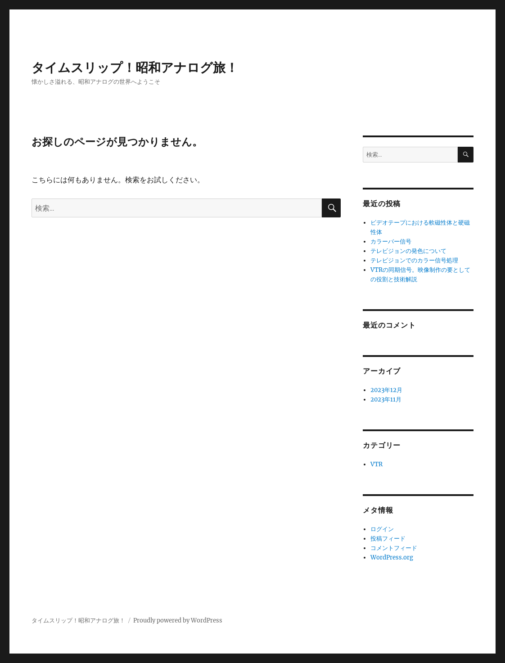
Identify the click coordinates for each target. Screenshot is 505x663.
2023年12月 (386, 390)
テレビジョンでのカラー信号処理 (414, 260)
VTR (376, 464)
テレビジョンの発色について (408, 251)
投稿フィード (388, 538)
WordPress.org (391, 557)
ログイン (382, 529)
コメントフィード (393, 548)
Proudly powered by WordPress (177, 620)
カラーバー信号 (390, 241)
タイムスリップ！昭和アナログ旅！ (135, 67)
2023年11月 (385, 399)
